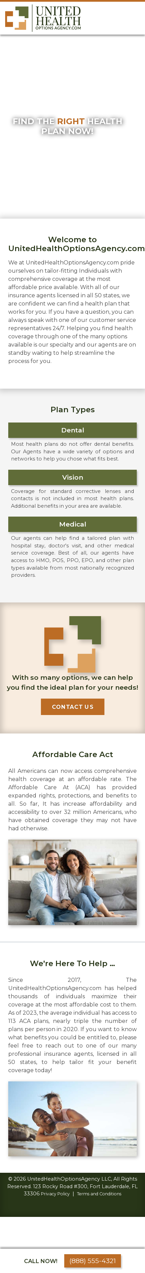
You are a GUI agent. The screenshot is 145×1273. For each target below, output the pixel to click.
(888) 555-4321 (92, 1261)
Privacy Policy (55, 1193)
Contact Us (72, 706)
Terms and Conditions (99, 1193)
